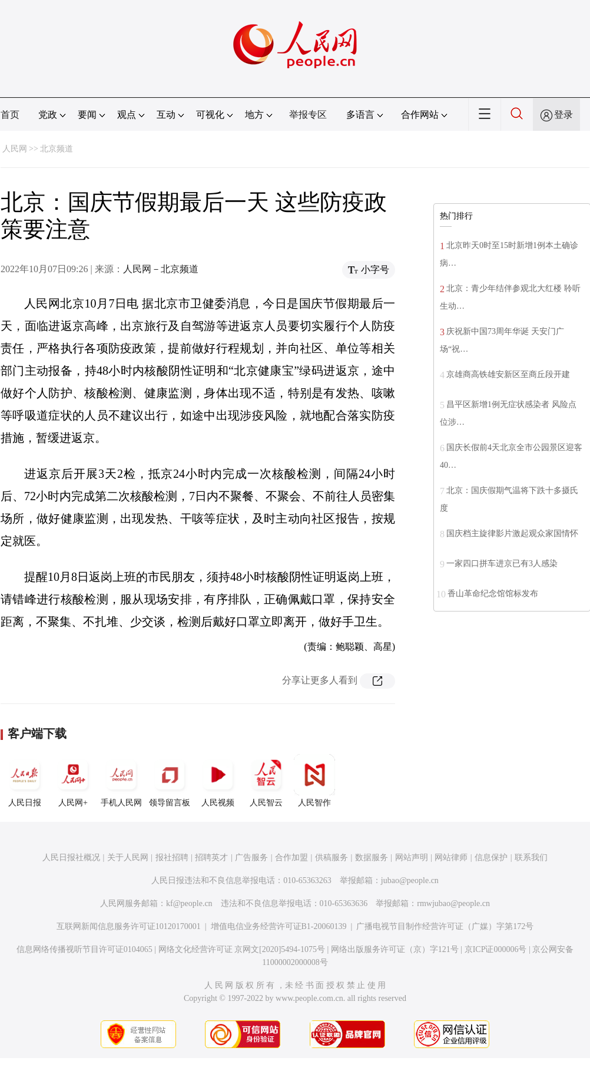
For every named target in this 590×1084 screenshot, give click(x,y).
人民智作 (314, 780)
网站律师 (451, 857)
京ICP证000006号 (496, 949)
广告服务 (251, 857)
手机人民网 (121, 780)
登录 (563, 115)
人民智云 (266, 780)
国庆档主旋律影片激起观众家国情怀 (512, 533)
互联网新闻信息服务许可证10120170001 (129, 926)
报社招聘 (171, 857)
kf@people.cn (189, 903)
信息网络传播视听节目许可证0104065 (84, 949)
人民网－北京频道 (160, 269)
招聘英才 (211, 857)
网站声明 (411, 857)
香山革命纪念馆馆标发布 (493, 593)
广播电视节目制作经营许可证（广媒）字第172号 (444, 926)
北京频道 (56, 148)
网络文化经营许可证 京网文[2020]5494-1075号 (242, 949)
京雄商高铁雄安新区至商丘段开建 (508, 374)
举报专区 (308, 115)
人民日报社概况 (71, 857)
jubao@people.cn (410, 880)
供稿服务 (331, 857)
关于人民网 (127, 857)
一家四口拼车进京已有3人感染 (502, 563)
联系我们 (531, 857)
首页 (10, 115)
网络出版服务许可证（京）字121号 (395, 949)
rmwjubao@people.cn (453, 903)
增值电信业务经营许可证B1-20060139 (279, 926)
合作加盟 (291, 857)
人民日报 (24, 780)
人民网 (14, 148)
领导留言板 (169, 780)
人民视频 (217, 780)
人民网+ (73, 780)
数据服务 (371, 857)
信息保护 (491, 857)
